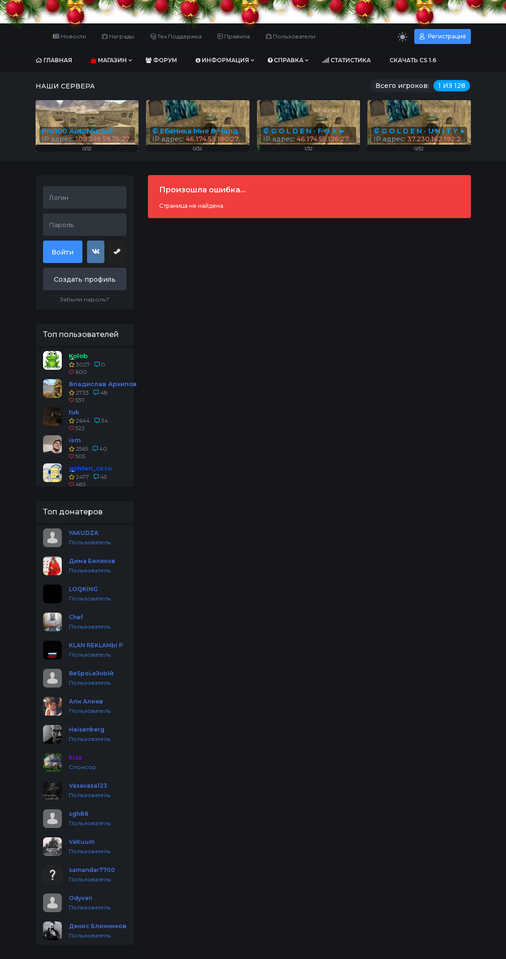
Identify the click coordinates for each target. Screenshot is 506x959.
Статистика (346, 60)
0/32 (419, 149)
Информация (222, 60)
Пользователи (290, 36)
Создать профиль (85, 279)
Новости (69, 36)
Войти (62, 252)
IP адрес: (420, 139)
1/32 (308, 149)
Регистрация (442, 36)
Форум (161, 60)
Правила (234, 36)
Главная (54, 60)
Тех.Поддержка (176, 36)
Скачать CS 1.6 (412, 60)
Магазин (109, 60)
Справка (285, 60)
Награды (118, 36)
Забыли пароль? (84, 299)
